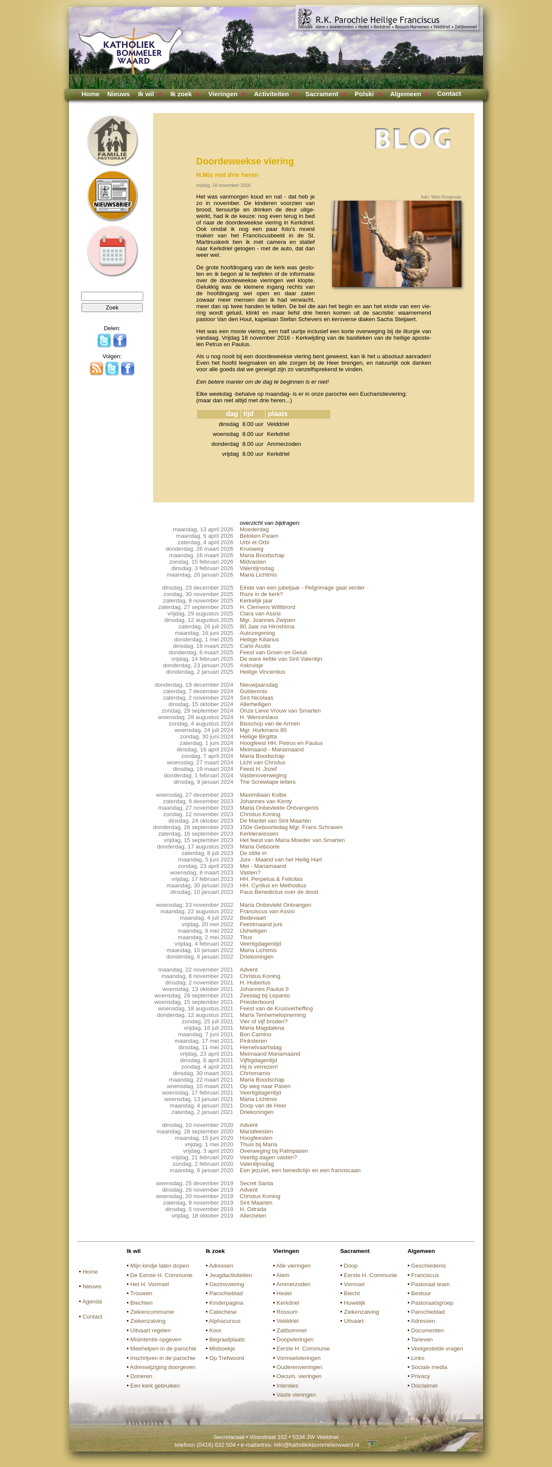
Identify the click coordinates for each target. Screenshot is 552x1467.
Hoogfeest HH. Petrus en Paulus (281, 743)
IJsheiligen (253, 931)
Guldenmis (253, 691)
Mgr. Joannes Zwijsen (267, 620)
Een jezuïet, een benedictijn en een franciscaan (300, 1170)
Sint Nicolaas (256, 697)
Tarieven (422, 1339)
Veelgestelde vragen (437, 1348)
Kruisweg (251, 549)
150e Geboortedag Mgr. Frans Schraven (291, 827)
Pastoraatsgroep (432, 1303)
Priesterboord (257, 1002)
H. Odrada (253, 1209)
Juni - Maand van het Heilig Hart (281, 859)
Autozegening (257, 633)
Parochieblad (226, 1293)
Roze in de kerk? (261, 594)
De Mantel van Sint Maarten (275, 820)
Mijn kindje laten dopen (159, 1265)
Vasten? (250, 872)
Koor (215, 1330)
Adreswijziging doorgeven (162, 1367)
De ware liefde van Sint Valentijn (281, 659)
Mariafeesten (256, 1131)
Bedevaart (253, 918)
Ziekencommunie (152, 1312)
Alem (282, 1275)
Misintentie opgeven (156, 1339)
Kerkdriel (287, 1303)
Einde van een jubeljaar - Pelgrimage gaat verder (302, 587)
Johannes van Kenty (266, 801)
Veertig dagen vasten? (268, 1157)
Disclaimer (424, 1385)
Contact (449, 93)
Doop (351, 1265)
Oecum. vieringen (298, 1376)
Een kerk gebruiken (155, 1385)
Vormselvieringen (298, 1358)
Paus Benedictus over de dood (279, 892)
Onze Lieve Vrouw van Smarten (280, 710)
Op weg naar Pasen (265, 1086)
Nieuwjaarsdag (259, 684)
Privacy (420, 1376)
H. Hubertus (255, 982)
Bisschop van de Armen (270, 723)
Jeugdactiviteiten (230, 1275)
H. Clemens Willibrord (267, 607)
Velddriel (287, 1321)
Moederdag (254, 529)
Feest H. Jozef (258, 769)
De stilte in (253, 853)
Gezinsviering (226, 1284)
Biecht (352, 1293)
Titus (246, 937)
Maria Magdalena (262, 1028)
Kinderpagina (226, 1303)
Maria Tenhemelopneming (273, 1015)
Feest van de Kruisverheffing (276, 1008)
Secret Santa (256, 1183)
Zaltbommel (291, 1330)
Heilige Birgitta (258, 736)
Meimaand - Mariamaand (272, 749)
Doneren (141, 1376)
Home (91, 94)
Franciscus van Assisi (267, 911)
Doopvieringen (295, 1339)
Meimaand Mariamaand (270, 1054)
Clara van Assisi (260, 613)
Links (417, 1358)
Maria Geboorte (260, 846)
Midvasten (253, 561)
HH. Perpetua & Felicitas (271, 879)
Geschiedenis (428, 1265)
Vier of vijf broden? (264, 1021)
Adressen (221, 1265)
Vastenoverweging (263, 775)
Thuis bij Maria (258, 1144)
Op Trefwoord (226, 1358)
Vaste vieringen (296, 1394)
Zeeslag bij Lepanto (265, 995)
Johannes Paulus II (264, 989)
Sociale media (429, 1367)
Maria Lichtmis (258, 574)
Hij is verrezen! (259, 1066)
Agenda (92, 1301)
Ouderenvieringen (299, 1367)
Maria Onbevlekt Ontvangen (275, 905)
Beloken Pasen (259, 536)
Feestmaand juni (261, 924)
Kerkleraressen (259, 833)
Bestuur (421, 1293)
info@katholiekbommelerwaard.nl (316, 1445)
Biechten (141, 1303)
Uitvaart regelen (150, 1330)
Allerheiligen (255, 704)
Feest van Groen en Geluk (273, 652)
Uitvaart (354, 1321)
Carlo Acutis (255, 646)
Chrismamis (255, 1073)
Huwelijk (354, 1303)
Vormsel (354, 1284)
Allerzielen (253, 1215)
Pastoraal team (430, 1284)
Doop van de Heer (263, 1105)
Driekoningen (257, 956)
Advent (249, 969)
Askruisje (251, 665)
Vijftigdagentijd (258, 1060)
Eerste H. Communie (303, 1348)
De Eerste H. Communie (161, 1275)
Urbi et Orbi (254, 542)
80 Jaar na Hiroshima (267, 626)
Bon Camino (255, 1034)
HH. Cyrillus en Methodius (273, 885)
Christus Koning (260, 814)
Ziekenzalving (148, 1321)
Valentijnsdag (257, 568)
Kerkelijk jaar (256, 600)
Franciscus (425, 1275)
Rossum (287, 1312)
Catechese (223, 1312)
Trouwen (141, 1293)
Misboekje (222, 1348)
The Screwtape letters (268, 782)
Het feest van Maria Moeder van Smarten (292, 840)
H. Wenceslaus (259, 717)
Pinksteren (253, 1041)
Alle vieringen (293, 1265)
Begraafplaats (227, 1339)
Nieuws (118, 94)
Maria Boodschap (262, 555)
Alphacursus (225, 1321)
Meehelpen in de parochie (163, 1348)
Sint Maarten (256, 1202)
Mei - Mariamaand (263, 866)
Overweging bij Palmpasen (274, 1151)
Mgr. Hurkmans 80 (263, 730)
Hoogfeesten (256, 1138)
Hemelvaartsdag (261, 1047)
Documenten (427, 1330)
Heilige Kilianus (259, 639)
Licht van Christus (262, 762)
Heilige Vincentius (262, 672)
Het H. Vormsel (149, 1284)
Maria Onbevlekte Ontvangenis (279, 807)
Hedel (284, 1293)
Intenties (287, 1385)
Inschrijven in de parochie (162, 1358)
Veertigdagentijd (260, 943)
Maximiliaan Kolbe (263, 795)
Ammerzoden (293, 1284)
